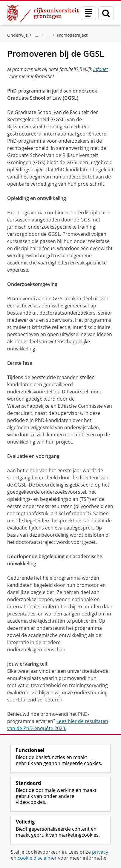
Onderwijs (17, 35)
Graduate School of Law (48, 35)
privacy (100, 852)
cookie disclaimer (37, 858)
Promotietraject (72, 35)
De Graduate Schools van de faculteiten (36, 35)
